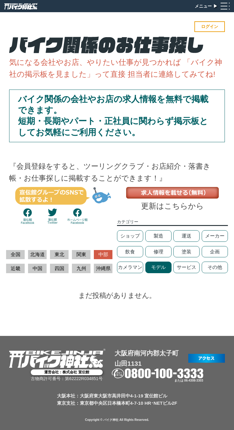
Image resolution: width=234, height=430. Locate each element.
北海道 (37, 254)
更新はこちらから (172, 206)
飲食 (130, 251)
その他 (214, 267)
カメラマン (130, 267)
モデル (158, 267)
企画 (215, 251)
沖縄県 (103, 268)
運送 (186, 235)
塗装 (186, 251)
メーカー (215, 235)
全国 (15, 254)
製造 (158, 235)
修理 (158, 251)
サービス (186, 267)
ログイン (209, 26)
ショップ (130, 235)
